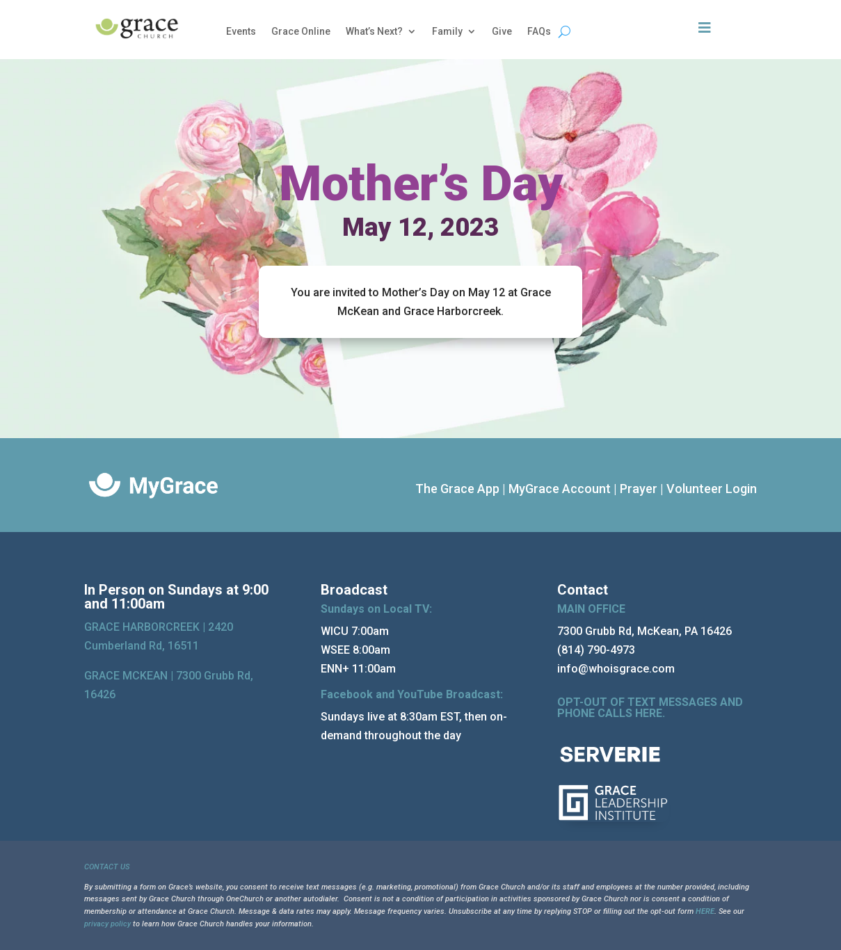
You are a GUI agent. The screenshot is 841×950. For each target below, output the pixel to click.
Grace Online (300, 31)
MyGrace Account (559, 488)
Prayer (638, 488)
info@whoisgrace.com (616, 668)
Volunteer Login (711, 488)
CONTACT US (106, 866)
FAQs (539, 31)
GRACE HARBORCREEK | (146, 627)
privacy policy (107, 923)
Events (241, 31)
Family (447, 31)
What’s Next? (374, 31)
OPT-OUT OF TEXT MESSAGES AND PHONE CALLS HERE (650, 707)
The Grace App (457, 488)
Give (502, 31)
